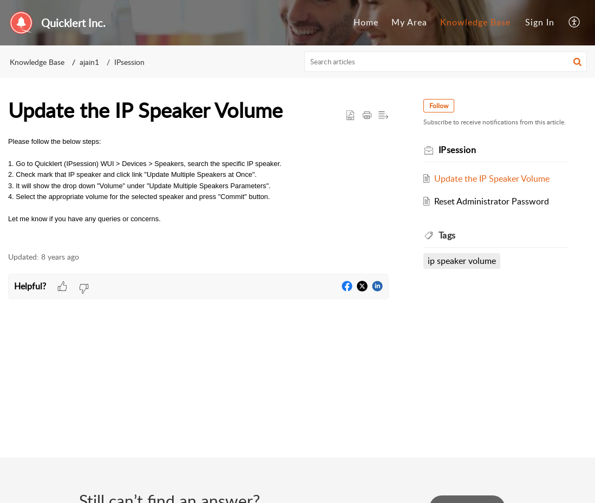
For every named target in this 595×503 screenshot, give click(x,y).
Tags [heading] (447, 235)
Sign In (539, 22)
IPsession (129, 62)
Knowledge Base (475, 22)
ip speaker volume (462, 261)
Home (366, 22)
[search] (445, 61)
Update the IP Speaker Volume (492, 178)
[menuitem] (366, 22)
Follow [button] (438, 105)
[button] (575, 22)
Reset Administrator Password (491, 201)
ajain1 (89, 62)
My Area (409, 22)
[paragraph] (198, 180)
